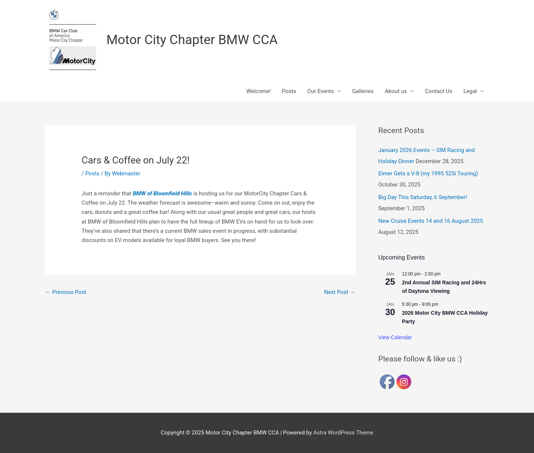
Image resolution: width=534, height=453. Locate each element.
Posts (289, 91)
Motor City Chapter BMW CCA (192, 39)
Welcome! (258, 91)
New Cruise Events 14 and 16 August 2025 (430, 221)
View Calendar (395, 337)
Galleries (362, 91)
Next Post (339, 292)
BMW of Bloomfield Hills (162, 193)
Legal (470, 91)
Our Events (320, 91)
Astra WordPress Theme (343, 432)
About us (396, 91)
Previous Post (65, 292)
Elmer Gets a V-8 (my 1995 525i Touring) (428, 173)
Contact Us (438, 91)
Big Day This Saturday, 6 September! (422, 197)
